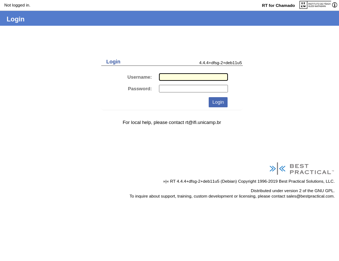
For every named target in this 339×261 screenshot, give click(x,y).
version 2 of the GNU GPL (309, 190)
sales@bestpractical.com (310, 196)
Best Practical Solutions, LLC (306, 181)
